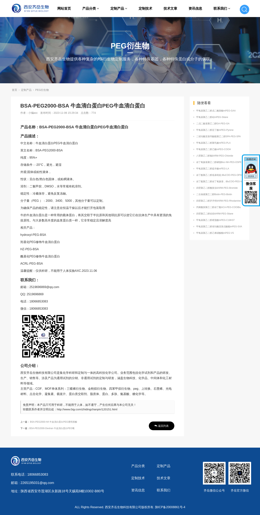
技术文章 (170, 8)
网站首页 (64, 8)
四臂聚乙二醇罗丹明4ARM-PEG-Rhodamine (218, 200)
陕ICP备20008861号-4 (170, 507)
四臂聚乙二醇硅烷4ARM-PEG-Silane (214, 213)
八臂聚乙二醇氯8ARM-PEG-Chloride (214, 155)
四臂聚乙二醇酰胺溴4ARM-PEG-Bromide (217, 188)
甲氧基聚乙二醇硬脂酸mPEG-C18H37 (215, 220)
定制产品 (118, 8)
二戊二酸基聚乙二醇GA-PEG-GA (213, 123)
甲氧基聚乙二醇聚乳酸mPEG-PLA (213, 143)
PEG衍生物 (42, 89)
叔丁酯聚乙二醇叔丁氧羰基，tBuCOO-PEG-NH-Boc (220, 181)
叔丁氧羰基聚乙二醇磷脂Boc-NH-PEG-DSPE (219, 162)
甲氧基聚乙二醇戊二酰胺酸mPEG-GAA (216, 110)
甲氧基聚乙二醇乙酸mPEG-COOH (213, 149)
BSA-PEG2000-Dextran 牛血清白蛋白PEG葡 (52, 428)
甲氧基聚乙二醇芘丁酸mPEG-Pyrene (215, 130)
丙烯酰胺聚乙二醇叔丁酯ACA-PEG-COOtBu (218, 207)
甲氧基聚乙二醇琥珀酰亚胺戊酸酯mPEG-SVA (219, 226)
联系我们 (221, 8)
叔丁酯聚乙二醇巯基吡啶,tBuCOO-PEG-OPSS (219, 175)
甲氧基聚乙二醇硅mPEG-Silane (212, 117)
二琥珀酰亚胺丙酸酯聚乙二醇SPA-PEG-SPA (218, 136)
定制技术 (145, 8)
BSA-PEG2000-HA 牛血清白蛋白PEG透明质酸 (53, 422)
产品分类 (90, 8)
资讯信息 (195, 8)
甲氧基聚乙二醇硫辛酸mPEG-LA (212, 168)
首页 (14, 89)
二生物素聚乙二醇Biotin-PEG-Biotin (214, 194)
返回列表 (161, 425)
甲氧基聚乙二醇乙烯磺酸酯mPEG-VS (215, 233)
